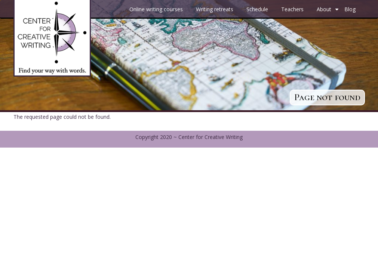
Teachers (292, 9)
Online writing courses (156, 9)
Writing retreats (214, 9)
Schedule (257, 9)
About (329, 12)
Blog (350, 9)
